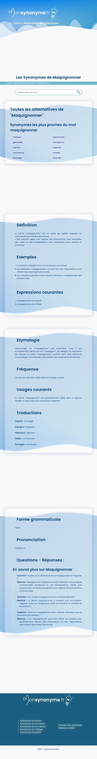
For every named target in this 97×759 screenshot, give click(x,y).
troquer (56, 152)
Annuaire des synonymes (70, 725)
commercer (18, 152)
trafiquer (17, 137)
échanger (17, 158)
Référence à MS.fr (66, 728)
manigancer (58, 142)
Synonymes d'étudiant (30, 732)
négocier (57, 147)
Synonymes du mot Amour (32, 723)
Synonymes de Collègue (31, 729)
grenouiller (18, 142)
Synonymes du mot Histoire (33, 726)
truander (57, 158)
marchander (59, 137)
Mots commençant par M (24, 83)
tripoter (16, 147)
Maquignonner (43, 83)
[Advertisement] (48, 55)
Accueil (9, 83)
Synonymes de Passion (31, 720)
